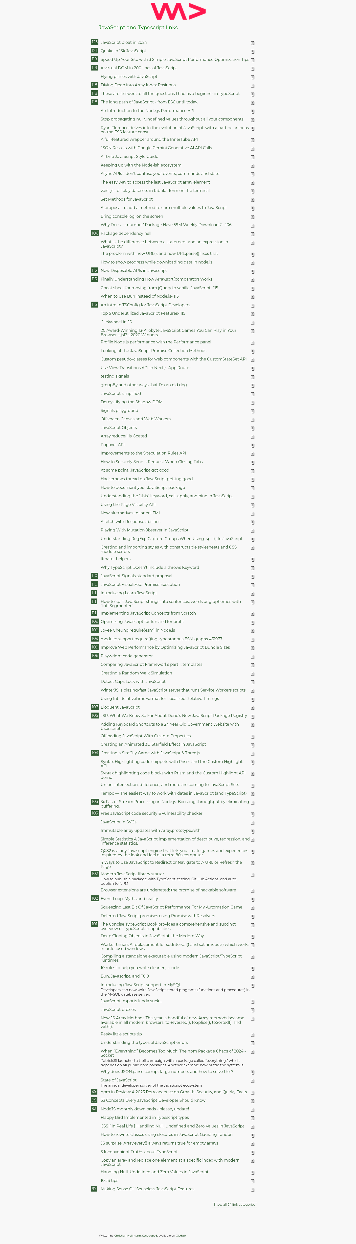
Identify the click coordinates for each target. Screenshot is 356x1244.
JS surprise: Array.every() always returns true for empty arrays (159, 1143)
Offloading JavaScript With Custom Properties (146, 736)
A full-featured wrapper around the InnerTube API (149, 139)
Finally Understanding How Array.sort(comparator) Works (156, 279)
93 (94, 1108)
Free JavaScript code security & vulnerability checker (151, 813)
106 (95, 233)
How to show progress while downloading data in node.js (156, 262)
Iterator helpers (116, 558)
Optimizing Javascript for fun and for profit (142, 621)
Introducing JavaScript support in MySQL (141, 984)
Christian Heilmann (127, 1235)
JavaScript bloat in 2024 (124, 42)
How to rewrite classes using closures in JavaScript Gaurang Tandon (167, 1134)
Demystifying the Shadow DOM (131, 402)
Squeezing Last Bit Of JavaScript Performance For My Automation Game (171, 907)
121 (94, 50)
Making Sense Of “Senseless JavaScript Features (147, 1189)
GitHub (181, 1235)
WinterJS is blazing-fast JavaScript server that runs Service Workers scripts (173, 690)
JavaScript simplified (121, 393)
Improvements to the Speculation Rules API (143, 453)
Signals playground (119, 410)
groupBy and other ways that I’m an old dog (144, 385)
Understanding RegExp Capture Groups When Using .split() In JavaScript (172, 538)
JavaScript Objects (119, 427)
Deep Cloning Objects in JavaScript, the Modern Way (152, 935)
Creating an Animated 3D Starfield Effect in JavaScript (153, 744)
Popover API (113, 444)
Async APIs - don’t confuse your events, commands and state (160, 173)
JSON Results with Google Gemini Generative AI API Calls (156, 147)
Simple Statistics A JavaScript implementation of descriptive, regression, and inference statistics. (175, 841)
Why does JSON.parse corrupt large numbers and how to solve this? (167, 1071)
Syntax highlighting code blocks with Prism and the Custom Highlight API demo (173, 775)
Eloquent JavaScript (120, 707)
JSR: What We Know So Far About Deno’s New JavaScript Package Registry (174, 715)
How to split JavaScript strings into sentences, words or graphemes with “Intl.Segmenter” (171, 603)
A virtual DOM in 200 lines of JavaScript (139, 68)
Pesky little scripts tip (121, 1034)
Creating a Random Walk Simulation (136, 673)
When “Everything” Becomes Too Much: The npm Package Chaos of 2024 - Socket (173, 1053)
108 (95, 655)
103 (95, 801)
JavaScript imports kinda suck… (131, 1001)
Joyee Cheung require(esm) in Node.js (138, 630)
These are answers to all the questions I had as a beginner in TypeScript (170, 93)
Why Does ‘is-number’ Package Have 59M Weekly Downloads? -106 (166, 224)
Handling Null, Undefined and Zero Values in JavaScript (154, 1172)
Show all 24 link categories (234, 1204)
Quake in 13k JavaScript (123, 50)
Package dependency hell (126, 233)
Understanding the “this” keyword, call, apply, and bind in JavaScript (167, 496)
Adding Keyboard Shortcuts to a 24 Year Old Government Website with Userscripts (170, 726)
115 (94, 270)
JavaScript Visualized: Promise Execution (140, 584)
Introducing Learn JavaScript (129, 593)
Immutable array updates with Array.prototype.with (150, 830)
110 (94, 575)
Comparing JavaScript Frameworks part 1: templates (151, 664)
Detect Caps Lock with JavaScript (133, 681)
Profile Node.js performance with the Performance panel (156, 342)
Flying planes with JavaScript (129, 76)
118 (94, 84)
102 (95, 873)
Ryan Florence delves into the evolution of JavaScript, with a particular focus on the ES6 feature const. (175, 129)
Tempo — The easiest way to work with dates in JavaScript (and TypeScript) (174, 793)
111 (94, 592)
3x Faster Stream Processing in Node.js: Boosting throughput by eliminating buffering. (175, 803)
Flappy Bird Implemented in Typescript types (145, 1117)
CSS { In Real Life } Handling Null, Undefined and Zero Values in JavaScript (172, 1126)
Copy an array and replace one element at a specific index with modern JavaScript (170, 1162)
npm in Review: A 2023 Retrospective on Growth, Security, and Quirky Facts (174, 1092)
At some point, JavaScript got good (135, 470)
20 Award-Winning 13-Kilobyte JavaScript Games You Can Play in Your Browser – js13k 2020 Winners (168, 332)
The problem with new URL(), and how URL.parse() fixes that (159, 253)
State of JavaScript (118, 1080)
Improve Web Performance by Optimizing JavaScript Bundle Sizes (165, 647)
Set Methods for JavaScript (127, 199)
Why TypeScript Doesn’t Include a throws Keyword (150, 567)
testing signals (115, 376)
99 (94, 1091)
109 (95, 621)
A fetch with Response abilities (130, 521)
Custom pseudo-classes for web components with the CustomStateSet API (174, 359)
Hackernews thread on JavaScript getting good (147, 479)
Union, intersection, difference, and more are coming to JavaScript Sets (170, 784)
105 (95, 715)
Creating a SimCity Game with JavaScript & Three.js (150, 753)
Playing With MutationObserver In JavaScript (144, 530)
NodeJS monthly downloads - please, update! (145, 1109)
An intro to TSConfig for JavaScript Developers (145, 305)
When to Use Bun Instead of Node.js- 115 (140, 296)
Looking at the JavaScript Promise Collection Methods (153, 350)
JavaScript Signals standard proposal (136, 576)
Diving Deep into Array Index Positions (138, 85)
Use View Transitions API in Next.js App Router (146, 367)
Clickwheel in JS (116, 322)
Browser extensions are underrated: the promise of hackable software (168, 890)
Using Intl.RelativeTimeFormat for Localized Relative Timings (160, 698)
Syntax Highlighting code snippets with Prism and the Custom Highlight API (172, 763)
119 (94, 59)
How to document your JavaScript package (143, 487)
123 (95, 42)
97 (94, 1188)
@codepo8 (149, 1235)
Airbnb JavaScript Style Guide (129, 156)
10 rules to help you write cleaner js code (140, 967)
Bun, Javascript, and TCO (125, 976)
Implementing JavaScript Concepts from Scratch (148, 613)
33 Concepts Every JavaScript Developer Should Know (153, 1100)
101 (94, 924)
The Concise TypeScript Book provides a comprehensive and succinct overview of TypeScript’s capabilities (168, 926)
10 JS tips (109, 1180)
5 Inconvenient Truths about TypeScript (139, 1151)
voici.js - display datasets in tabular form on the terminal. (156, 190)
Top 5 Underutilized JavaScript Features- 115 (143, 313)
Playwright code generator (127, 656)
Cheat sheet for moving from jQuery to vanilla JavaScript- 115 (159, 288)
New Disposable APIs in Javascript (134, 270)
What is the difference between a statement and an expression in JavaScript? (164, 243)
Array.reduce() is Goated (124, 436)
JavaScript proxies (118, 1009)
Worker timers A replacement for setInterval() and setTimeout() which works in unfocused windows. (175, 946)
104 (95, 752)
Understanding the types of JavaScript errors (144, 1042)
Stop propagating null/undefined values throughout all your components (172, 119)
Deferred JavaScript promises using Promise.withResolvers (158, 915)
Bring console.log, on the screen (132, 216)
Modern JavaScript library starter (132, 874)
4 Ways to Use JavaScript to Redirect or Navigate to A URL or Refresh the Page (171, 864)
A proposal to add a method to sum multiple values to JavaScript (164, 207)
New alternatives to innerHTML (131, 513)
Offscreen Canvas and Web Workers (136, 419)
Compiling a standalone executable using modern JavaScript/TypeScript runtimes (171, 958)
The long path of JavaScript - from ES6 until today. (149, 102)
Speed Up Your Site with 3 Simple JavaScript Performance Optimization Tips (175, 59)
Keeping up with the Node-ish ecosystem (141, 165)
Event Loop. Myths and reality (129, 898)
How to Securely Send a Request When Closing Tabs (152, 461)
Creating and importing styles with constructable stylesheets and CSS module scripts (169, 549)
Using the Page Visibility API (128, 504)
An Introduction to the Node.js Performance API (147, 110)
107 (95, 707)
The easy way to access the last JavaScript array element (155, 182)
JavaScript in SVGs (118, 822)
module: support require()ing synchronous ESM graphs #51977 (161, 639)
